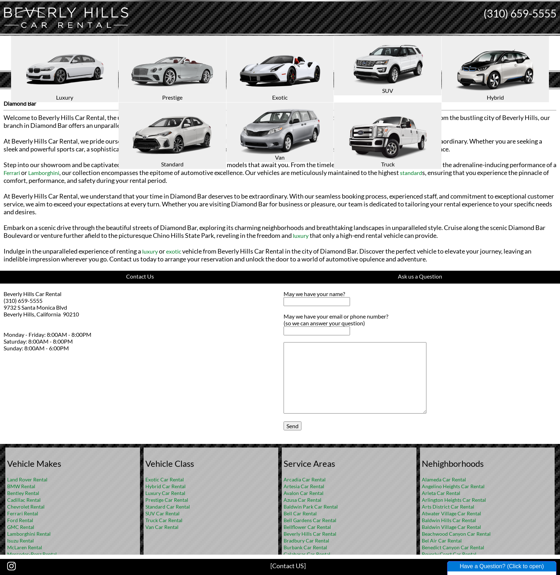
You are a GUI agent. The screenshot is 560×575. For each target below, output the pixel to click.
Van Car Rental (162, 527)
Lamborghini (43, 172)
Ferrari (12, 172)
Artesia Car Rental (304, 486)
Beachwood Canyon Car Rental (456, 534)
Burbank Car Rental (305, 547)
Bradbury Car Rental (306, 541)
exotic (242, 117)
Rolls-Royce (419, 164)
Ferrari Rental (22, 513)
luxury (214, 117)
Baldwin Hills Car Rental (449, 520)
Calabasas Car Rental (307, 554)
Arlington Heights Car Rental (454, 500)
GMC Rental (20, 527)
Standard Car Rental (167, 507)
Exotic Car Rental (164, 479)
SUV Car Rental (162, 513)
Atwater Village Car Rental (451, 513)
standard (411, 172)
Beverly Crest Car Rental (449, 554)
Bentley (387, 164)
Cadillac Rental (24, 500)
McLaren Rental (24, 547)
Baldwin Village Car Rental (451, 527)
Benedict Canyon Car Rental (453, 547)
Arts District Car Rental (448, 507)
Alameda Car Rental (444, 479)
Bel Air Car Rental (442, 541)
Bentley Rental (23, 493)
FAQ (289, 94)
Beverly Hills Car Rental (310, 534)
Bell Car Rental (300, 513)
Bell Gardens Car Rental (310, 520)
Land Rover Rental (27, 479)
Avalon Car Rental (304, 493)
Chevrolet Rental (26, 507)
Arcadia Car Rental (305, 479)
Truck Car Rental (163, 520)
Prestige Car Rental (166, 500)
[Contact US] (288, 566)
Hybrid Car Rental (165, 486)
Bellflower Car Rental (307, 527)
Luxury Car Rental (165, 493)
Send (292, 425)
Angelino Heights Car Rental (453, 486)
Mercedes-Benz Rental (32, 554)
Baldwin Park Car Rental (311, 507)
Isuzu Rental (20, 541)
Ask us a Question (420, 276)
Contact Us (140, 276)
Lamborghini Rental (29, 534)
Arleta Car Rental (441, 493)
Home (272, 94)
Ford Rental (20, 520)
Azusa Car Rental (302, 500)
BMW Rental (21, 486)
